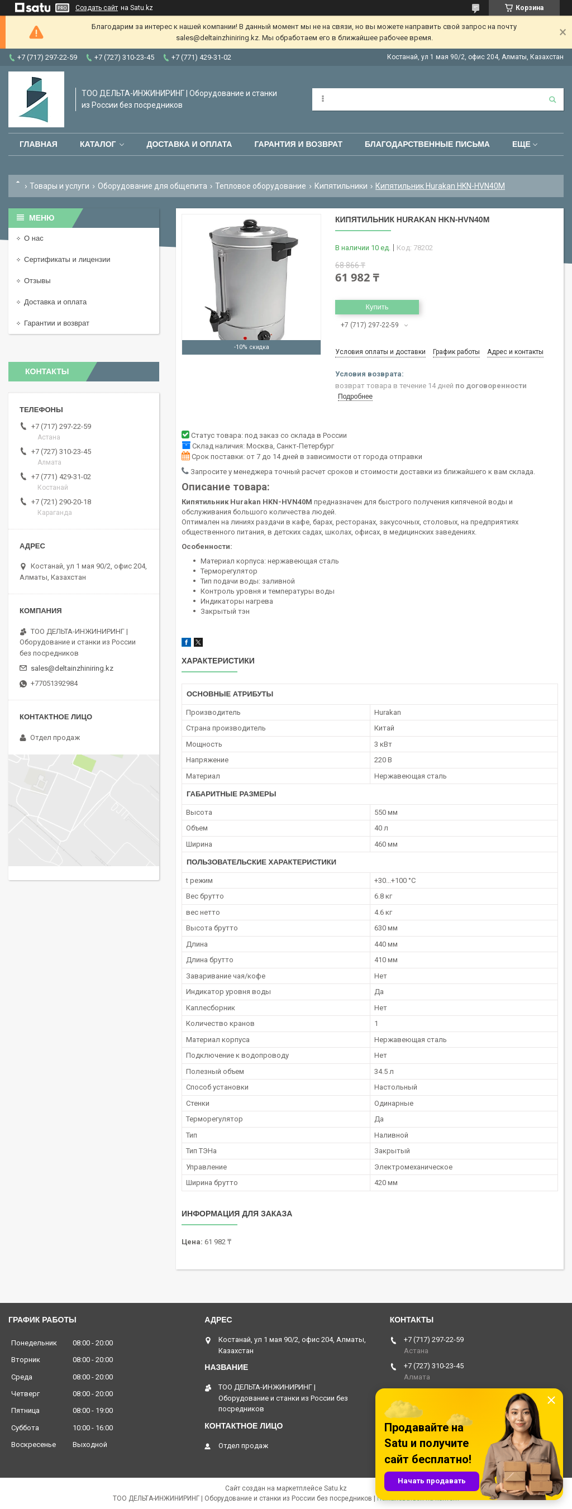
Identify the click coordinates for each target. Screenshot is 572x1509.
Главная (39, 144)
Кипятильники (341, 186)
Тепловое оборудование (260, 186)
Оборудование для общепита (152, 186)
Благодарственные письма (427, 144)
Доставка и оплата (189, 144)
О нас (34, 238)
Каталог (98, 144)
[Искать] (552, 99)
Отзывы (37, 280)
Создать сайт (96, 8)
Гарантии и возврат (56, 323)
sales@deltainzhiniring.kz (72, 668)
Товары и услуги (59, 186)
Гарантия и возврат (298, 144)
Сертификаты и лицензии (67, 259)
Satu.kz (335, 1488)
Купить (376, 307)
